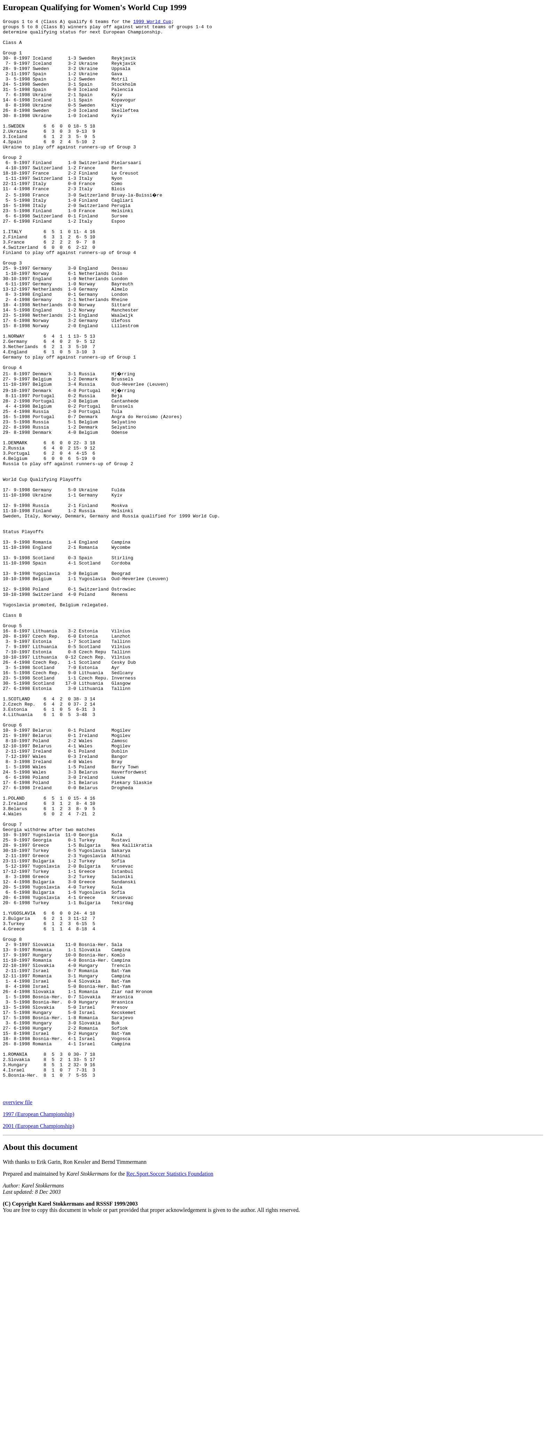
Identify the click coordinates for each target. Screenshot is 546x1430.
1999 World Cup (152, 22)
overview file (17, 1313)
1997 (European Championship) (38, 1325)
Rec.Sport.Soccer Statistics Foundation (169, 1385)
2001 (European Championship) (38, 1337)
